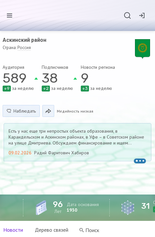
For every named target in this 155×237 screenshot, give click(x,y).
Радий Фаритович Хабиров (61, 153)
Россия (24, 47)
